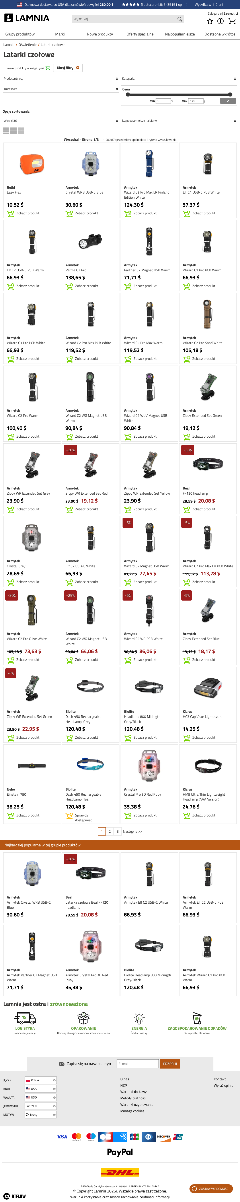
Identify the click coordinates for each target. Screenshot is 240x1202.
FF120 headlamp (195, 493)
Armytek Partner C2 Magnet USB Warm (32, 977)
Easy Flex (14, 192)
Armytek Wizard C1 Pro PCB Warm (204, 977)
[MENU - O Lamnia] (220, 21)
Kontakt (220, 1079)
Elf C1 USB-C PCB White (201, 192)
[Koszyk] (232, 21)
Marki (60, 34)
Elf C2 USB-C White (80, 566)
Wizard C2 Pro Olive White (27, 638)
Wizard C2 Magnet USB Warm (146, 566)
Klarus (188, 711)
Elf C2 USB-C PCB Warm (25, 270)
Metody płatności (133, 1098)
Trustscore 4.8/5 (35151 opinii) (154, 4)
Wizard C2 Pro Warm (22, 415)
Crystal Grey (16, 566)
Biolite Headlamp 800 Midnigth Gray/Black (147, 977)
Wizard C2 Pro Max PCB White (88, 342)
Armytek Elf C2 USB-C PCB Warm (203, 905)
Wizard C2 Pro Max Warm (143, 342)
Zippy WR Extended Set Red (86, 493)
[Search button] (180, 19)
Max (184, 101)
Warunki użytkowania (136, 1104)
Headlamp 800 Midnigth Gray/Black (142, 719)
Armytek (72, 187)
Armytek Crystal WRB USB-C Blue (29, 905)
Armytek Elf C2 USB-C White (146, 902)
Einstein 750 (16, 794)
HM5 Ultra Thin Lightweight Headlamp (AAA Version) (204, 797)
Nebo (11, 789)
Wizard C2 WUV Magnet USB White (145, 418)
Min (153, 101)
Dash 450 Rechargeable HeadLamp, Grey (83, 719)
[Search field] (128, 19)
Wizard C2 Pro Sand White (202, 342)
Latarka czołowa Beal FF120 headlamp (87, 905)
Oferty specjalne (140, 34)
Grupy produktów (20, 34)
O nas (124, 1079)
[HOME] (27, 19)
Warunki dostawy (133, 1091)
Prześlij (170, 1063)
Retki (11, 187)
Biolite (71, 711)
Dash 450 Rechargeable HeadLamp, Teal (83, 797)
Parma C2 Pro (76, 270)
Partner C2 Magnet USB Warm (147, 270)
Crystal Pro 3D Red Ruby (142, 794)
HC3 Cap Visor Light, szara (202, 716)
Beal (186, 488)
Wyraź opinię (223, 1085)
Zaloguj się (215, 13)
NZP (123, 1085)
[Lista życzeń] (210, 21)
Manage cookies (132, 1111)
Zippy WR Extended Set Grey (28, 493)
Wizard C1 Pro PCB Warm (202, 270)
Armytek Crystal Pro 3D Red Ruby (87, 977)
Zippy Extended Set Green (202, 415)
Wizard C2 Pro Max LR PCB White (208, 566)
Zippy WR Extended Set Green (29, 716)
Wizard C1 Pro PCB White (26, 342)
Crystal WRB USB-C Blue (84, 192)
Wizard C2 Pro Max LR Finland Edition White (146, 195)
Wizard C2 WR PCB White (143, 638)
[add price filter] (228, 101)
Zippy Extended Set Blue (201, 638)
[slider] (128, 94)
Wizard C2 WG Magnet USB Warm (86, 418)
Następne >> (132, 831)
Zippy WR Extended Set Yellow (147, 493)
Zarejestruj (231, 13)
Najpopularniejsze (180, 34)
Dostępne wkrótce (220, 34)
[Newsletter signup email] (138, 1063)
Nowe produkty (100, 34)
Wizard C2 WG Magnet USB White (86, 641)
